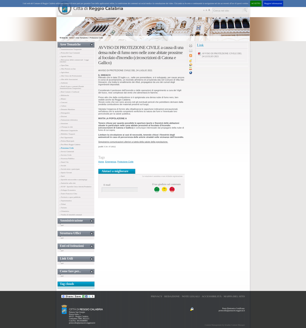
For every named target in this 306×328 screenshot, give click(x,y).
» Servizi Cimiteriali (67, 151)
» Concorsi (63, 102)
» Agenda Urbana (66, 56)
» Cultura (63, 106)
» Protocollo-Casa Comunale (70, 53)
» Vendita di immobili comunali (71, 215)
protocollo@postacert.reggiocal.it (82, 323)
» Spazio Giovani (66, 173)
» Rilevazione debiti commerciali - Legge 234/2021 (74, 61)
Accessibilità (211, 296)
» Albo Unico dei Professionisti (71, 76)
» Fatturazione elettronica (69, 120)
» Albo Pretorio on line (68, 69)
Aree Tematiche (82, 38)
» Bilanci (63, 99)
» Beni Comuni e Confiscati (69, 92)
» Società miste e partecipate (70, 169)
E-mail (107, 184)
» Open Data (64, 65)
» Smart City (64, 162)
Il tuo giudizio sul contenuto (166, 184)
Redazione (172, 296)
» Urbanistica (64, 211)
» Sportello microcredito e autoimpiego (73, 180)
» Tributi (63, 204)
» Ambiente (64, 83)
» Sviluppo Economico (68, 190)
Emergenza (110, 161)
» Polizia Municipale (67, 141)
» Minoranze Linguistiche (69, 130)
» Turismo (63, 208)
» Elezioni (63, 116)
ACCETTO (255, 3)
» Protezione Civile (67, 148)
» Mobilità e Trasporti (67, 134)
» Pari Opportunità (66, 137)
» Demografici (65, 113)
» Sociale (63, 166)
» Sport (62, 176)
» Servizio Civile (66, 155)
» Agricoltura (64, 72)
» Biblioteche (64, 95)
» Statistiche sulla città (68, 183)
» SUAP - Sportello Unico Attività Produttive (76, 187)
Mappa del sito (234, 296)
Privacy (156, 296)
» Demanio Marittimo (67, 109)
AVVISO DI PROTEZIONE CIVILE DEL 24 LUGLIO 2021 (222, 55)
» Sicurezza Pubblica (67, 159)
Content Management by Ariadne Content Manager (225, 325)
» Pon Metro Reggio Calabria (70, 144)
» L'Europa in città (66, 127)
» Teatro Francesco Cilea (68, 194)
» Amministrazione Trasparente (71, 49)
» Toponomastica (66, 201)
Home (71, 38)
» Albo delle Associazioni (69, 79)
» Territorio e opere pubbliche (70, 197)
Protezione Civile (96, 38)
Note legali (191, 296)
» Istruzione (64, 123)
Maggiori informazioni (273, 3)
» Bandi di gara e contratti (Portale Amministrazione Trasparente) (72, 87)
